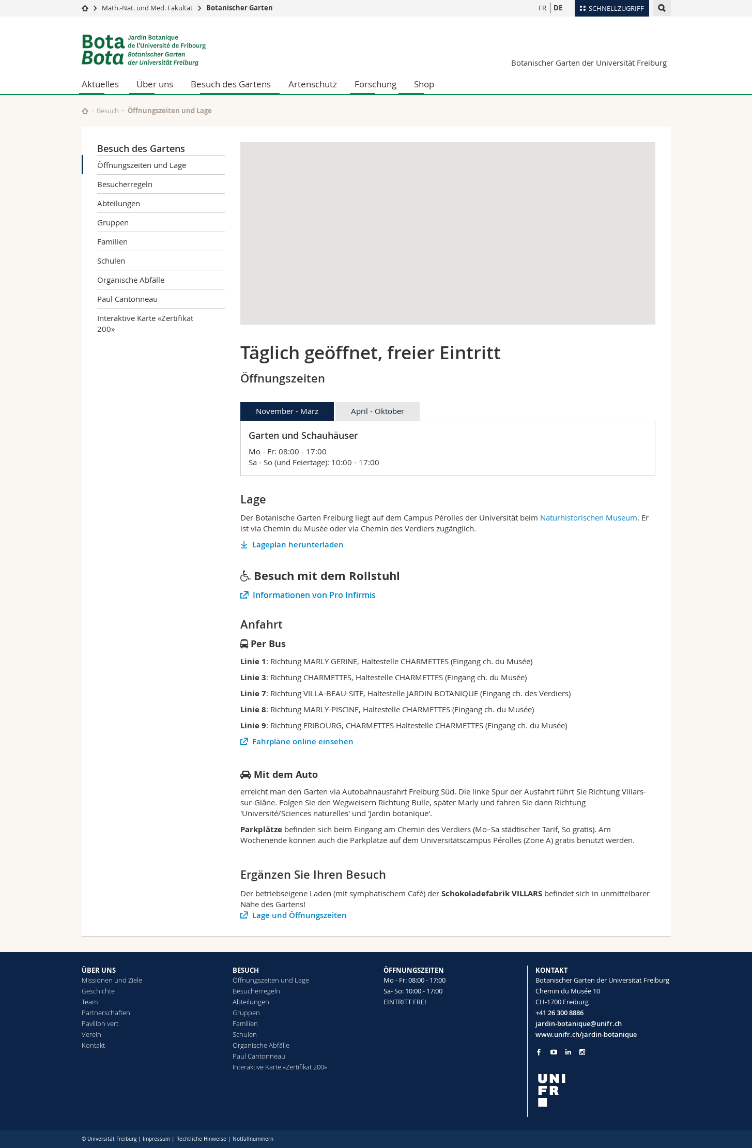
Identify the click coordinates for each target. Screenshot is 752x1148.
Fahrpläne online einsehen (303, 741)
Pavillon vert (100, 1023)
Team (90, 1001)
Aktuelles (100, 84)
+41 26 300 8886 (559, 1012)
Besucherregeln (124, 184)
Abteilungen (118, 203)
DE (558, 7)
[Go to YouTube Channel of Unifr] (553, 1052)
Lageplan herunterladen (298, 544)
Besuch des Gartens (231, 84)
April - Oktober (377, 411)
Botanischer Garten (239, 7)
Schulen (111, 260)
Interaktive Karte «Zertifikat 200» (145, 323)
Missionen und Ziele (112, 980)
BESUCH (246, 970)
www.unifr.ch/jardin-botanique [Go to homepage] (586, 1034)
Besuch (108, 110)
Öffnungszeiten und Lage (141, 165)
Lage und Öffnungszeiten (299, 915)
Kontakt (93, 1045)
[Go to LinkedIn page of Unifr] (568, 1052)
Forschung (375, 84)
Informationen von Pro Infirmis (314, 595)
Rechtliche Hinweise (201, 1139)
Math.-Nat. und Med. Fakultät (147, 7)
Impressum (156, 1139)
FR (542, 7)
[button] (447, 224)
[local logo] (603, 1090)
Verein (91, 1034)
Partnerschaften (106, 1012)
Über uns (154, 84)
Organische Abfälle (130, 279)
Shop (424, 84)
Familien (112, 241)
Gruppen (113, 222)
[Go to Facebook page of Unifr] (538, 1052)
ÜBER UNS (99, 970)
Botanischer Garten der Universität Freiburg (589, 62)
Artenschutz (312, 84)
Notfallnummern (253, 1139)
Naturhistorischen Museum (588, 517)
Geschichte (98, 991)
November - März (287, 411)
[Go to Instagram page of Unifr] (582, 1052)
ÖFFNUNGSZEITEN (413, 970)
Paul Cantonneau (127, 299)
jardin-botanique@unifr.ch (578, 1023)
